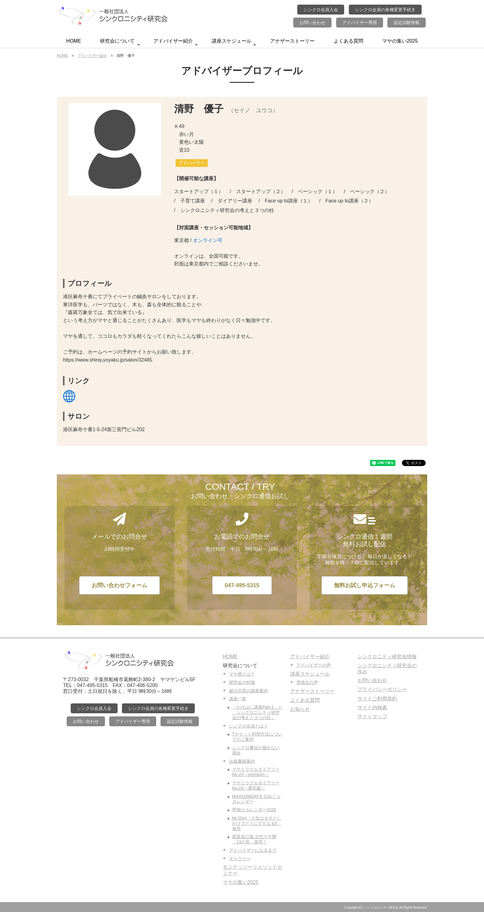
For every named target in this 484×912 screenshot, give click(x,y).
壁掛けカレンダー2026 (254, 809)
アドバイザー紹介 (175, 42)
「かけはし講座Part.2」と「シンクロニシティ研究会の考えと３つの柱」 (257, 712)
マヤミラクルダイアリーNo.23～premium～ (256, 772)
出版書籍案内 (242, 761)
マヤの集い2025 (400, 41)
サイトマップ (372, 716)
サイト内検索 (372, 707)
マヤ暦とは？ (242, 674)
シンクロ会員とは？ (248, 725)
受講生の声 (307, 682)
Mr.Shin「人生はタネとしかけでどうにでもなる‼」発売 (257, 823)
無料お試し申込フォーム (364, 585)
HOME (73, 41)
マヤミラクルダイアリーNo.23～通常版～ (256, 785)
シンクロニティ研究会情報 (387, 656)
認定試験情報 (406, 22)
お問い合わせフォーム (119, 585)
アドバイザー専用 (359, 22)
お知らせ (300, 709)
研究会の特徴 (242, 682)
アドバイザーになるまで (253, 850)
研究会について (120, 42)
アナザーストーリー (292, 41)
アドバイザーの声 (313, 665)
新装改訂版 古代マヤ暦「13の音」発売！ (254, 839)
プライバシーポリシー (382, 689)
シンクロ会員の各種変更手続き (385, 9)
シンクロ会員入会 (320, 9)
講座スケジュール (234, 42)
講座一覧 (237, 698)
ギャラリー (240, 858)
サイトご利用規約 (377, 698)
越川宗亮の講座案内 (248, 690)
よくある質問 (348, 41)
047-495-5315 (242, 585)
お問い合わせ (312, 22)
